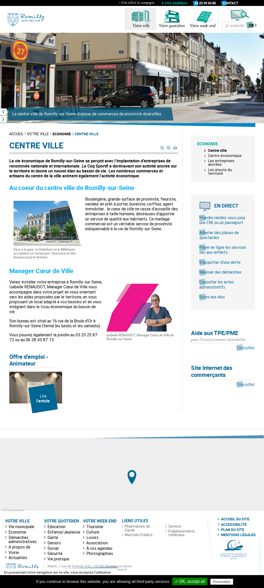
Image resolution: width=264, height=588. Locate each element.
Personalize (221, 582)
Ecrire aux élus (212, 296)
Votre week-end (203, 26)
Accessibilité (233, 524)
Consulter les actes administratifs (216, 284)
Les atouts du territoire (220, 172)
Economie (17, 532)
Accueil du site (235, 519)
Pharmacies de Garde (137, 528)
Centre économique (225, 155)
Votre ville (141, 26)
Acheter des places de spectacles (219, 235)
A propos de (19, 547)
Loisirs (92, 537)
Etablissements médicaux (181, 533)
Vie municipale (21, 527)
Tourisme (94, 527)
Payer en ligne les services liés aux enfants (222, 250)
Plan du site (232, 529)
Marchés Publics (139, 535)
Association (97, 543)
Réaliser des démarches (220, 272)
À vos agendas (174, 3)
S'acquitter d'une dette (220, 262)
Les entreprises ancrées (221, 162)
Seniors (54, 543)
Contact (230, 3)
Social (53, 548)
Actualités (18, 557)
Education (56, 527)
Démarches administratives (23, 539)
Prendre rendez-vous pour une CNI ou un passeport (222, 220)
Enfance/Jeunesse (63, 532)
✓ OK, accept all (190, 581)
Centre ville (217, 150)
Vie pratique (58, 559)
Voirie (14, 552)
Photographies (99, 553)
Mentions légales (238, 535)
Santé (52, 537)
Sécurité (54, 553)
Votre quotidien (172, 26)
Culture (92, 532)
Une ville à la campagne (136, 3)
